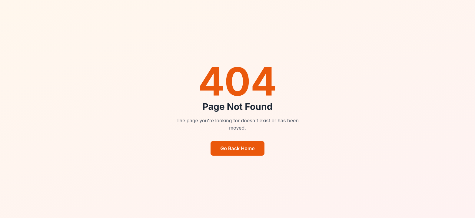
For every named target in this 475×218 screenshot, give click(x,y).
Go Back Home (237, 148)
